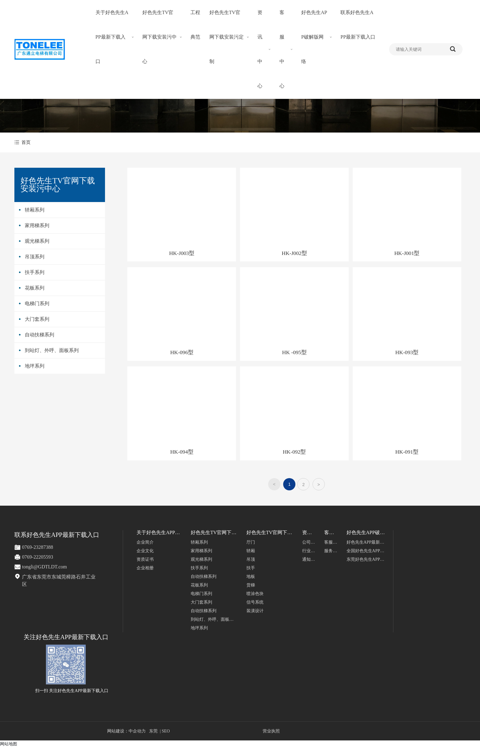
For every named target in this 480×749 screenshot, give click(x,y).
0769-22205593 (37, 558)
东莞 (153, 732)
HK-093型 (407, 353)
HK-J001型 (407, 253)
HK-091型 (407, 453)
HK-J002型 (294, 253)
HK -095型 (294, 353)
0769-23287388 (37, 548)
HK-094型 (182, 453)
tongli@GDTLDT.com (44, 568)
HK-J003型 (182, 253)
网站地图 (8, 745)
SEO (166, 732)
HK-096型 (182, 353)
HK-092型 (294, 453)
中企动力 (137, 732)
